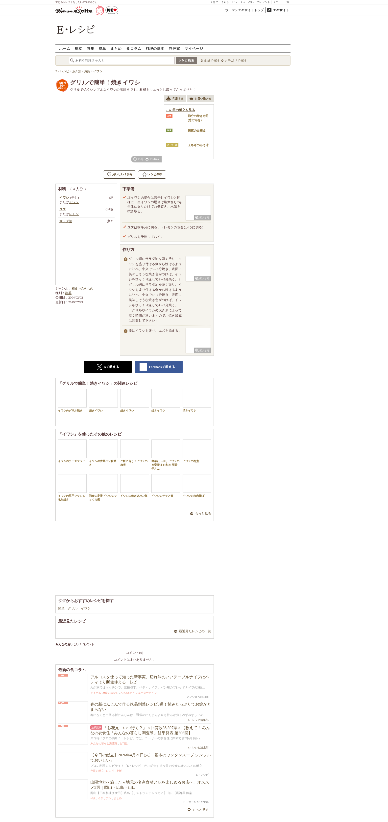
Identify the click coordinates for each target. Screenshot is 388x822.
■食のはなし (111, 692)
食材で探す (212, 60)
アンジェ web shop (198, 696)
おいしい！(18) (122, 174)
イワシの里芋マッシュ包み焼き (72, 487)
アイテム (95, 692)
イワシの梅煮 (197, 451)
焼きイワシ (103, 400)
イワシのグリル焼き (72, 400)
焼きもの (86, 288)
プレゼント (263, 2)
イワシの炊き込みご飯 (134, 485)
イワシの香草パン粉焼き (103, 452)
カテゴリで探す (235, 60)
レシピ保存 (154, 174)
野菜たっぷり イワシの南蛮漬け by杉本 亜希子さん (165, 454)
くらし (225, 2)
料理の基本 (155, 48)
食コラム (133, 48)
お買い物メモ (200, 99)
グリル (72, 608)
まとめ (116, 48)
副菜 (68, 293)
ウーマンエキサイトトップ (244, 10)
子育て (214, 2)
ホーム (64, 48)
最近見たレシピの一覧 (195, 631)
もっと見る (203, 513)
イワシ (86, 608)
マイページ (194, 48)
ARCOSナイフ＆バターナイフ (139, 692)
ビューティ (239, 2)
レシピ (110, 770)
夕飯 (119, 770)
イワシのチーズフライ (72, 451)
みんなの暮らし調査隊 (104, 743)
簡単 (102, 48)
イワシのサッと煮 (165, 485)
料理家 (174, 48)
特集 (90, 48)
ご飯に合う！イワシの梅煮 (134, 452)
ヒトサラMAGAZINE (196, 801)
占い (251, 2)
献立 (78, 48)
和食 (75, 288)
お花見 (124, 743)
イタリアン (104, 798)
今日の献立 (97, 770)
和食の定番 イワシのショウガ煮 (103, 487)
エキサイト (281, 10)
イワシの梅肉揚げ (197, 485)
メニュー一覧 (281, 2)
